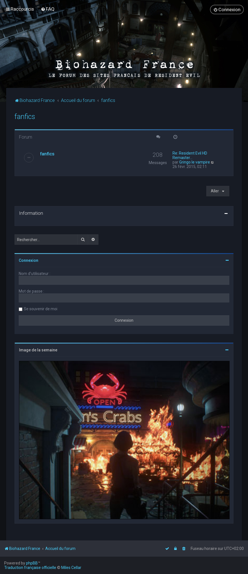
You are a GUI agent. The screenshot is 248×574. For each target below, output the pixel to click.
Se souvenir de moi (40, 308)
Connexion (28, 260)
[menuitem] (47, 9)
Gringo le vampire (194, 162)
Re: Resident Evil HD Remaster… (190, 155)
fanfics (25, 116)
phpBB (32, 563)
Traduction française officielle (30, 567)
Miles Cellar (71, 567)
